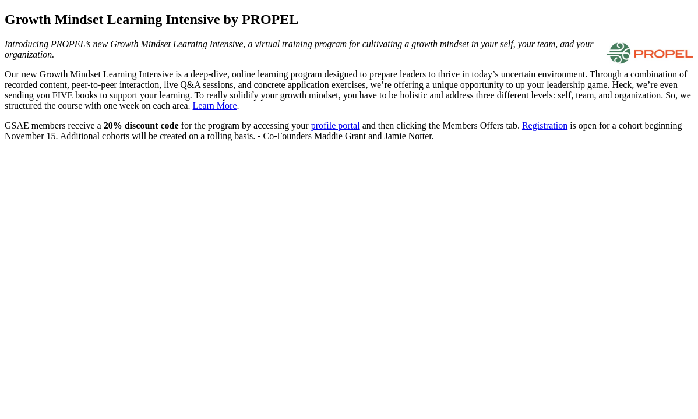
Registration (544, 125)
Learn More (215, 106)
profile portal (335, 125)
